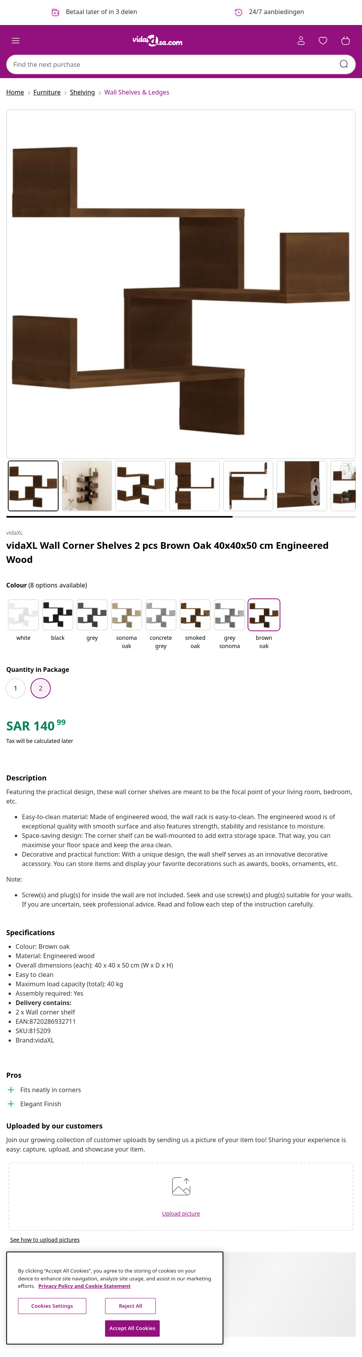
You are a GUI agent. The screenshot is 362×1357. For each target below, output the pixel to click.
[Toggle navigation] (15, 40)
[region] (114, 1298)
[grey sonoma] (229, 641)
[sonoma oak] (126, 641)
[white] (23, 641)
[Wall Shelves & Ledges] (134, 92)
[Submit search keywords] (344, 64)
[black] (57, 641)
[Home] (17, 92)
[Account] (301, 40)
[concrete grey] (161, 641)
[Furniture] (47, 92)
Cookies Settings (52, 1305)
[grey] (92, 641)
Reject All (130, 1305)
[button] (323, 40)
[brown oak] (264, 641)
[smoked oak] (195, 641)
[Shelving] (82, 92)
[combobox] (181, 64)
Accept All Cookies (132, 1328)
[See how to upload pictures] (181, 1239)
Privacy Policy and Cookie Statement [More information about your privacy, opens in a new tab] (84, 1285)
